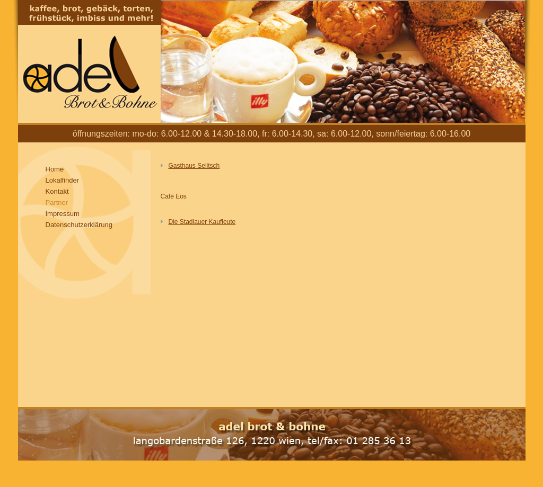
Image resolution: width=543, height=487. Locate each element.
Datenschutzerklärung (79, 225)
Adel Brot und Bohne (89, 61)
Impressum (63, 214)
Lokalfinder (63, 180)
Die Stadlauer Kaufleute (202, 222)
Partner (57, 202)
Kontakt (57, 191)
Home (55, 169)
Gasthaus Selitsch (194, 165)
